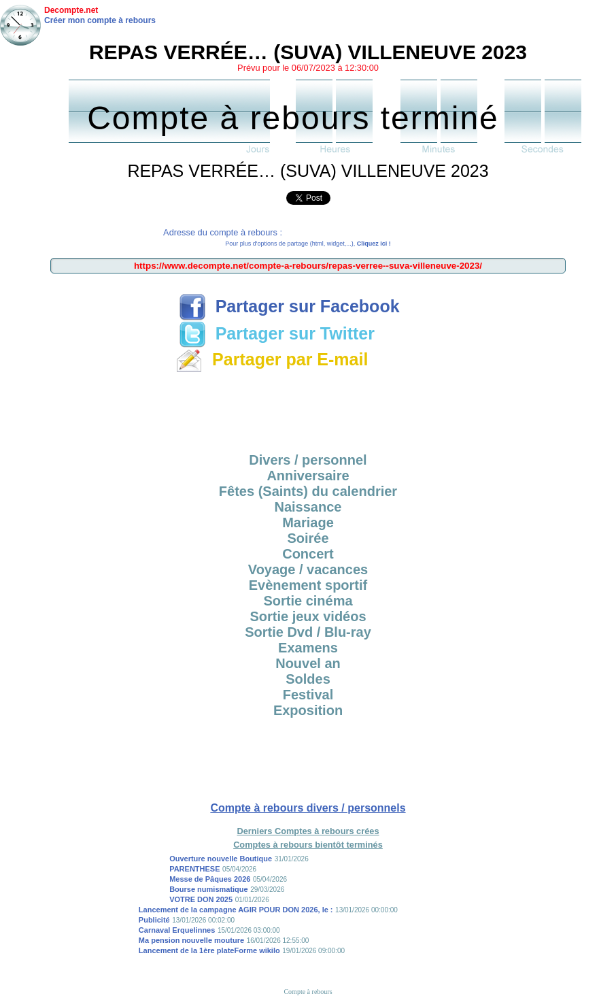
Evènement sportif (308, 585)
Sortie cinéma (307, 600)
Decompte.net (71, 10)
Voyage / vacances (308, 569)
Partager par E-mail (271, 359)
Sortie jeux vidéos (308, 616)
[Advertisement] (308, 408)
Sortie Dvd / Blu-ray (308, 632)
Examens (308, 647)
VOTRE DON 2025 (201, 899)
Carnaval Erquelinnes (177, 930)
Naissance (308, 506)
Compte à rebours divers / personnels (307, 808)
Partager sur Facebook (289, 306)
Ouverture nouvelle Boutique (220, 858)
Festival (308, 694)
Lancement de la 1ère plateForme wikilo (209, 950)
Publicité (154, 920)
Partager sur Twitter (277, 333)
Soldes (308, 678)
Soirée (307, 538)
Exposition (308, 710)
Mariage (308, 522)
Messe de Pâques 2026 (209, 879)
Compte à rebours (308, 991)
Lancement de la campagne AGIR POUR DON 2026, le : (236, 910)
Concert (308, 553)
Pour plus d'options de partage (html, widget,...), (307, 243)
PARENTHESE (194, 869)
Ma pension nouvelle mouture (191, 940)
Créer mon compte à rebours (100, 20)
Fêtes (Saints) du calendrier (308, 491)
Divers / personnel (307, 459)
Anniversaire (308, 475)
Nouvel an (308, 663)
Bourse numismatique (208, 889)
